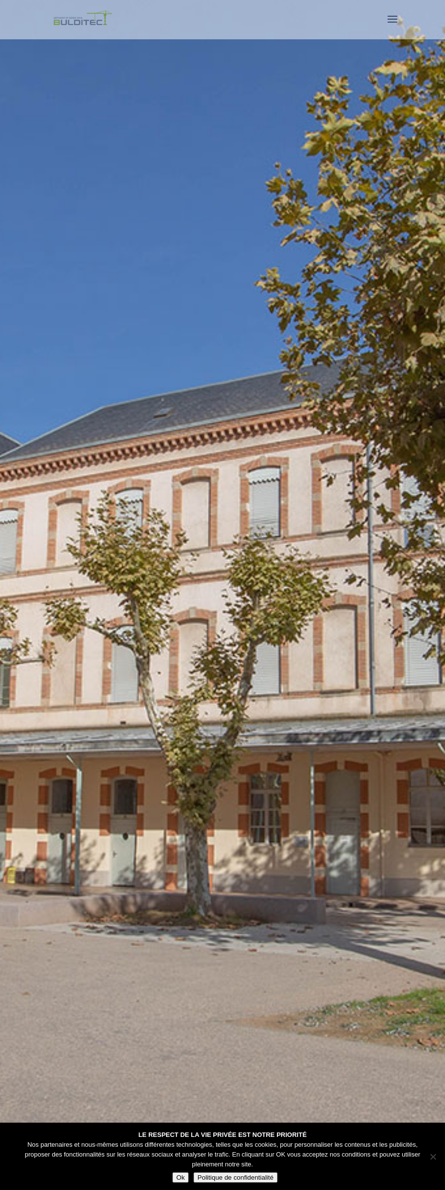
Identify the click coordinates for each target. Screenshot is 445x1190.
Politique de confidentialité (235, 1177)
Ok (180, 1177)
